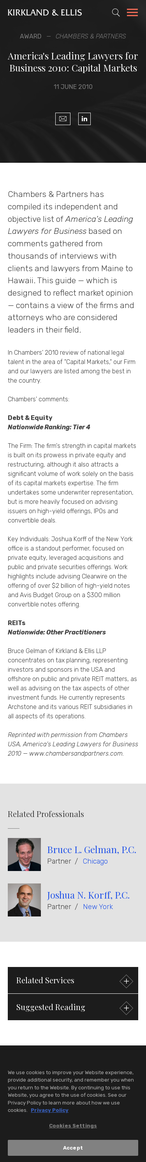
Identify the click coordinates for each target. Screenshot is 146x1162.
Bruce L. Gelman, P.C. (91, 849)
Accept (73, 1149)
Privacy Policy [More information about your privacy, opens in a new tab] (50, 1112)
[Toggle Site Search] (116, 12)
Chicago (95, 861)
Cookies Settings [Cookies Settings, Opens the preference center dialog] (73, 1127)
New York (98, 906)
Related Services (73, 981)
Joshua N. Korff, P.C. (88, 894)
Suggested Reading (73, 1008)
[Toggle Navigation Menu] (132, 13)
